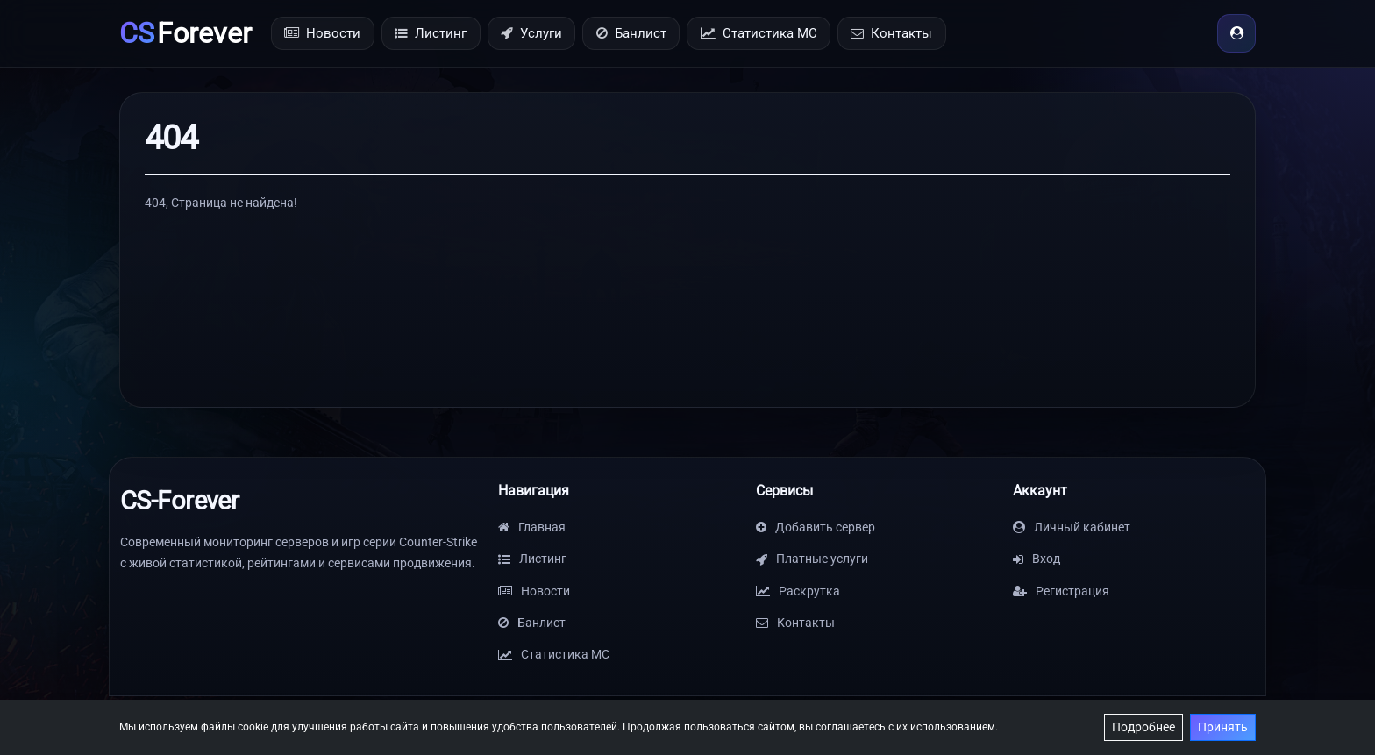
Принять (1223, 727)
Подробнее (1143, 727)
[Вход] (1236, 33)
